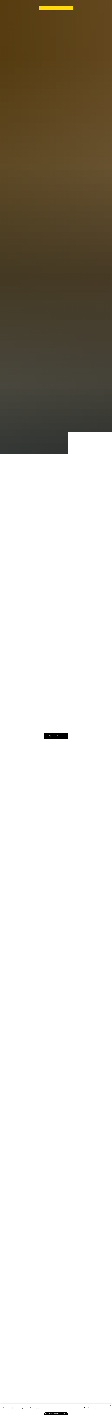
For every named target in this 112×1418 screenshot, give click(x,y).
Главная (30, 3)
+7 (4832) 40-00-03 (79, 4)
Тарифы (40, 5)
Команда (32, 5)
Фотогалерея (51, 3)
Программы (40, 3)
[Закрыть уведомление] (111, 1406)
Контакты (62, 3)
